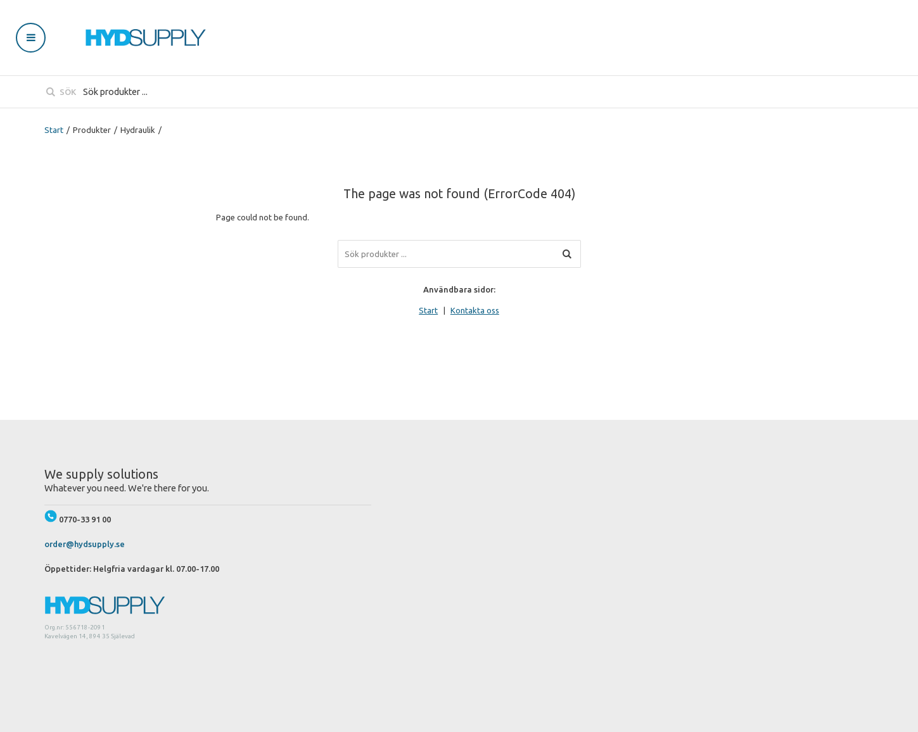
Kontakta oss (474, 310)
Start (53, 129)
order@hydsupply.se (84, 544)
